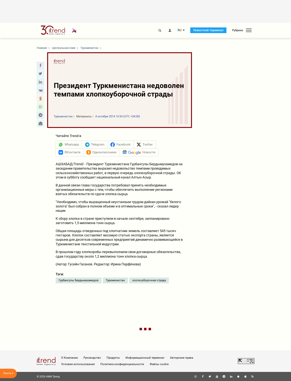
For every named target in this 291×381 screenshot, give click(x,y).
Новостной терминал (208, 30)
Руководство (92, 357)
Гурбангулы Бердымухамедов (78, 280)
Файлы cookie (159, 364)
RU (179, 30)
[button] (40, 65)
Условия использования (78, 364)
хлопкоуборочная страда (149, 280)
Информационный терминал (145, 357)
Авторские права (181, 357)
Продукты (113, 357)
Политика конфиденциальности (122, 364)
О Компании (69, 357)
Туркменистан (115, 280)
